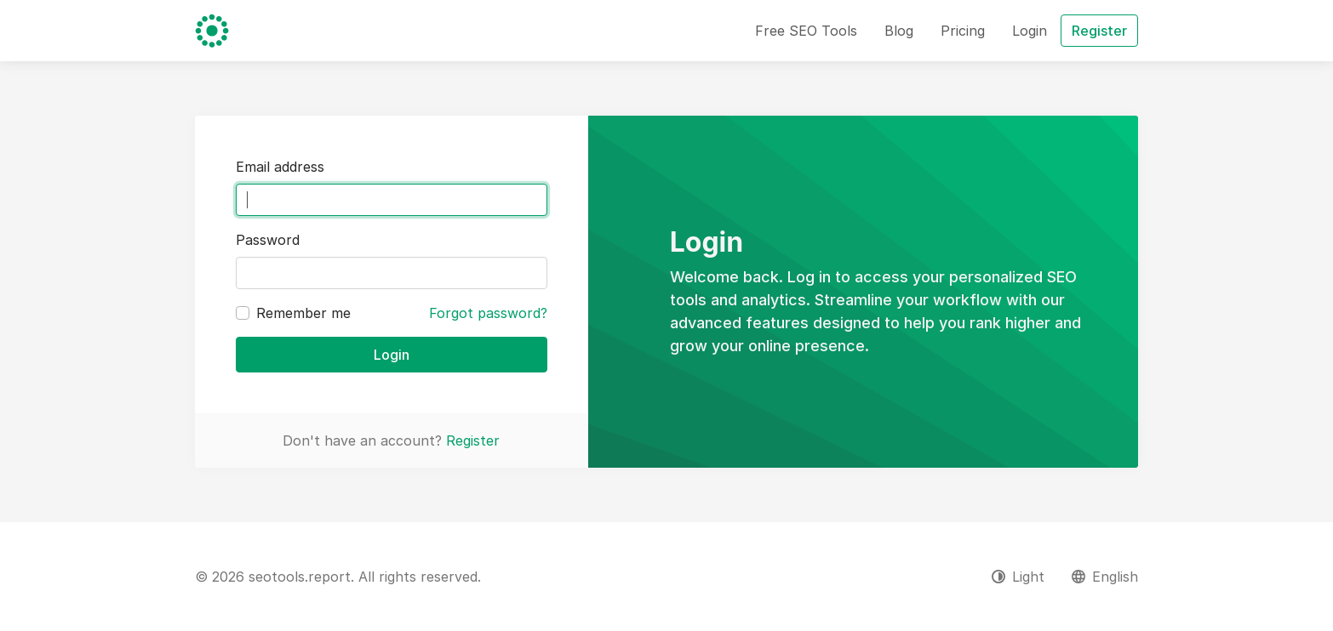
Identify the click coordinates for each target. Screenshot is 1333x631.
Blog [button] (898, 30)
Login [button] (1029, 30)
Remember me (303, 312)
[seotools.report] (212, 31)
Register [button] (1099, 30)
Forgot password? (488, 312)
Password (268, 239)
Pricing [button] (963, 30)
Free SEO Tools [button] (806, 30)
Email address (280, 166)
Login (391, 354)
